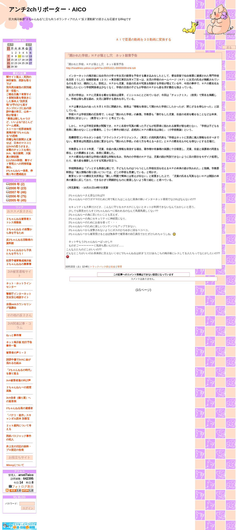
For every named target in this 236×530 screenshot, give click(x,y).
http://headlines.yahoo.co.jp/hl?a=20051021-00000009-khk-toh (101, 68)
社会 (113, 266)
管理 (119, 266)
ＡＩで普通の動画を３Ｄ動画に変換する (143, 39)
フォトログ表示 (21, 486)
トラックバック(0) (99, 266)
